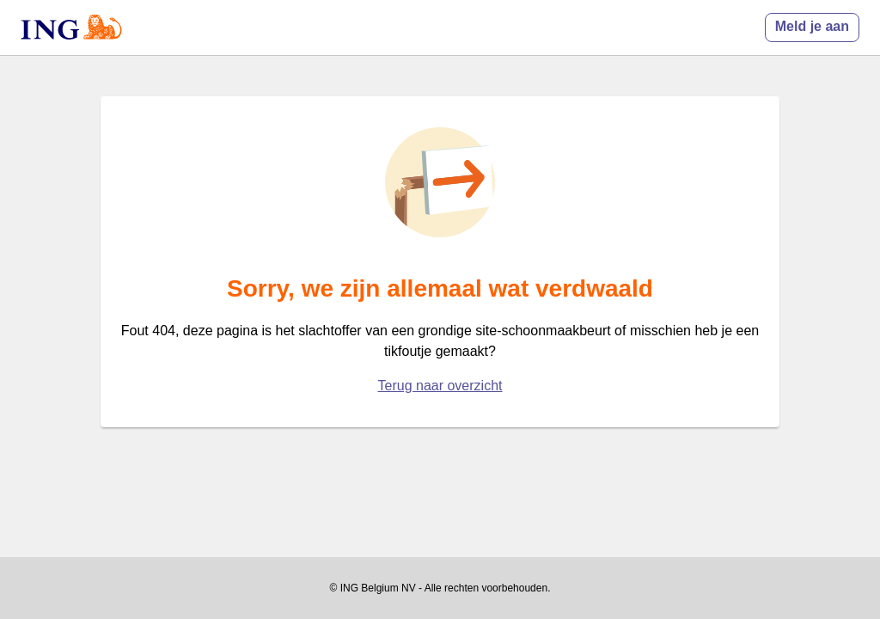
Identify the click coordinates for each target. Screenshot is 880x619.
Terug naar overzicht (440, 385)
